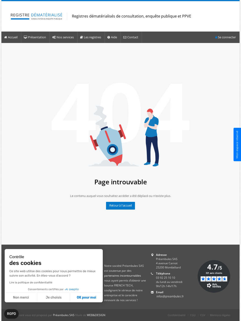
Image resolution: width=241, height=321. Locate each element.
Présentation (35, 37)
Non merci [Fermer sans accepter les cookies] (21, 298)
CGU (192, 315)
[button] (11, 314)
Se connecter (225, 37)
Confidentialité (176, 315)
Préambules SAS (63, 315)
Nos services (63, 37)
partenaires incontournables (122, 276)
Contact (130, 37)
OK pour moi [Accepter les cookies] (86, 298)
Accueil (11, 37)
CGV (202, 315)
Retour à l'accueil (120, 205)
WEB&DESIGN (96, 315)
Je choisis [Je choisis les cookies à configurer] (54, 298)
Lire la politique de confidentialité (30, 282)
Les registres (90, 37)
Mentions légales (220, 315)
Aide (112, 37)
